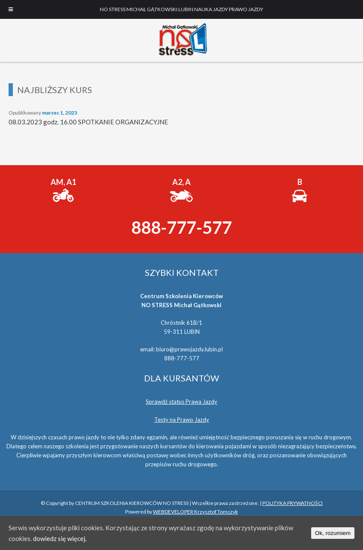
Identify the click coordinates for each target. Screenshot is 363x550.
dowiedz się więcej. (60, 538)
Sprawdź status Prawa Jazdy (181, 401)
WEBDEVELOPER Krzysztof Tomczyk (195, 511)
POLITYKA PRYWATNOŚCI (292, 503)
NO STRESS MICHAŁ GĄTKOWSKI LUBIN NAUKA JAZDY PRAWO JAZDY (182, 40)
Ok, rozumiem (333, 533)
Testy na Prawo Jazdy (181, 419)
